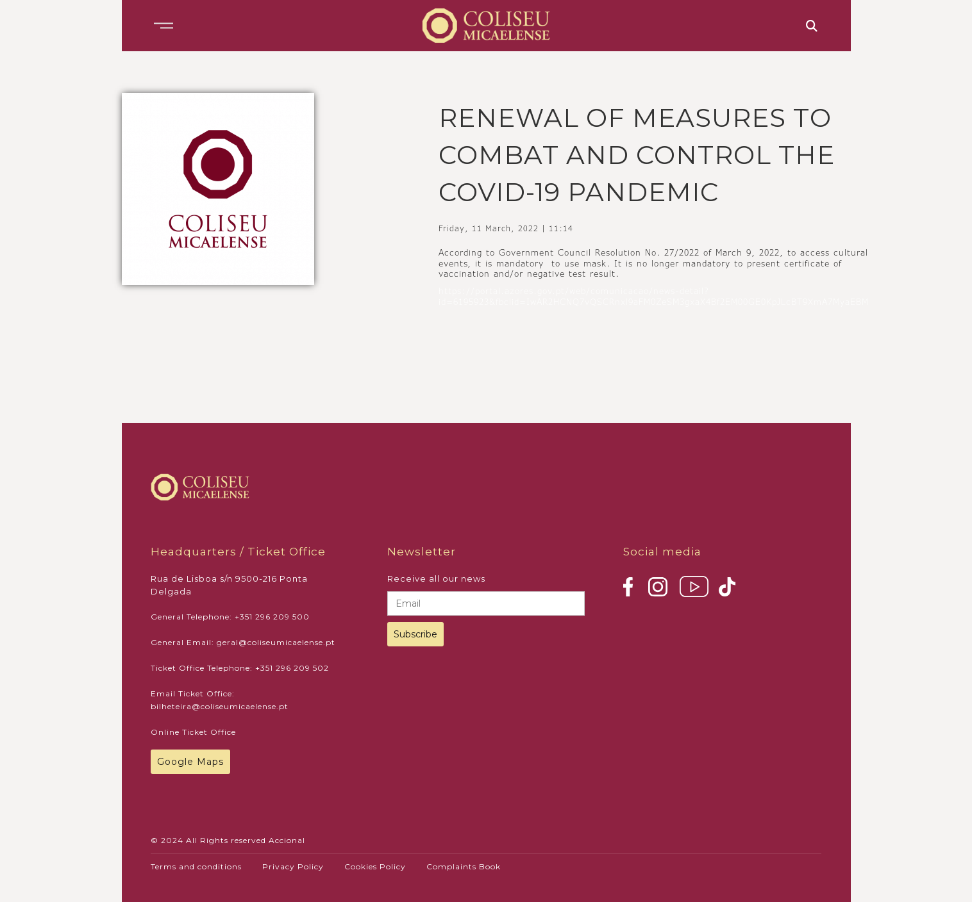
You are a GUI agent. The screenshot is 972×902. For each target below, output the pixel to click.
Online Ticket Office (193, 732)
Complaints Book (463, 866)
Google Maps (190, 761)
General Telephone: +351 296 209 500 (230, 616)
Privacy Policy (293, 866)
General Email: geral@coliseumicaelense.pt (243, 642)
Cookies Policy (375, 866)
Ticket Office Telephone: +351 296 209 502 (240, 668)
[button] (163, 25)
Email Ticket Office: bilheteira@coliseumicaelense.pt (220, 700)
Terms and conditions (196, 866)
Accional (287, 840)
